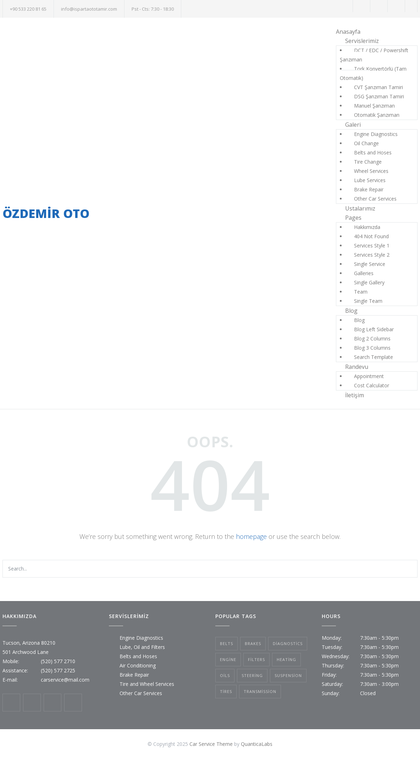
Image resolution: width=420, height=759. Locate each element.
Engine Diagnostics (376, 134)
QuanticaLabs (256, 744)
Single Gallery (369, 282)
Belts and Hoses (373, 152)
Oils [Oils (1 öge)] (225, 675)
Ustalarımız (360, 208)
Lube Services (370, 180)
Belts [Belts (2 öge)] (226, 643)
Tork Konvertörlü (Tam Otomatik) (373, 73)
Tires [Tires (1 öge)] (226, 691)
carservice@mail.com (65, 679)
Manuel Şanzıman (374, 105)
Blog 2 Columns (372, 338)
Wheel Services (371, 171)
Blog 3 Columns (372, 347)
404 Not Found (371, 236)
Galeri (353, 125)
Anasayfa (348, 32)
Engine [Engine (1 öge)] (228, 659)
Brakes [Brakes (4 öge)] (253, 643)
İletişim (354, 395)
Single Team (368, 300)
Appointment (369, 376)
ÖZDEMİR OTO (45, 213)
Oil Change (366, 143)
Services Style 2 (371, 254)
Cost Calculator (371, 385)
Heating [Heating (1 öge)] (286, 659)
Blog (351, 311)
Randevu (356, 367)
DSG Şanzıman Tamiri (379, 96)
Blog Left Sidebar (374, 329)
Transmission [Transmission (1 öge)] (260, 691)
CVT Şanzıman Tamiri (378, 87)
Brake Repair (368, 189)
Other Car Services (375, 198)
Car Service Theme (211, 744)
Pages (353, 218)
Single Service (369, 264)
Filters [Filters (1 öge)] (256, 659)
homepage (251, 536)
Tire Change (368, 161)
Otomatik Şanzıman (376, 114)
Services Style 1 (371, 245)
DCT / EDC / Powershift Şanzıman (374, 55)
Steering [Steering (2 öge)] (252, 675)
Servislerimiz (362, 41)
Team (361, 291)
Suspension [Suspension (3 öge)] (288, 675)
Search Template (373, 357)
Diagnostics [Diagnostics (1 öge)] (288, 643)
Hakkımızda (367, 227)
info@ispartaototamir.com (89, 9)
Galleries (364, 273)
